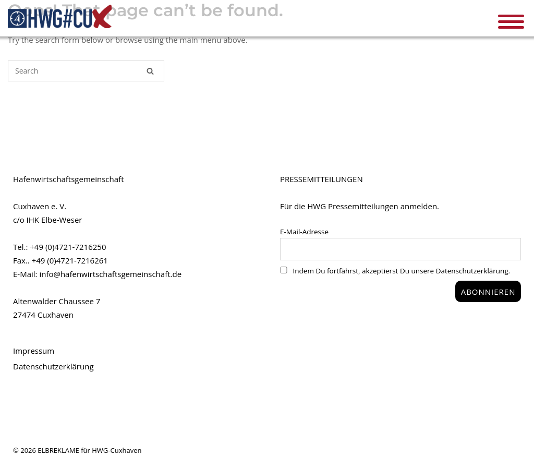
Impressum (33, 350)
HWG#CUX (60, 16)
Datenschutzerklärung (53, 366)
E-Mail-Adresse (304, 231)
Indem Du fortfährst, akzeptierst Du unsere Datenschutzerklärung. (395, 270)
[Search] (150, 71)
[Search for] (86, 71)
